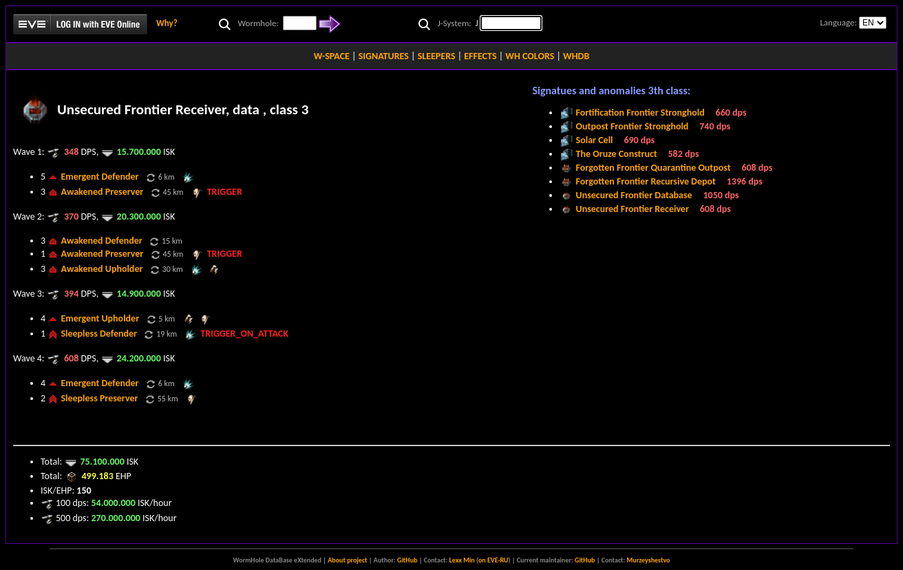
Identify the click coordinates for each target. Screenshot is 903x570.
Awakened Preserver (102, 192)
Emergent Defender (99, 176)
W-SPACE (332, 56)
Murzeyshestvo (648, 560)
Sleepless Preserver (99, 398)
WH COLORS (529, 56)
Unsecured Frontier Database (634, 195)
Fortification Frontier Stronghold (640, 112)
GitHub (407, 560)
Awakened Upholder (101, 269)
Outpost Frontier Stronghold (632, 126)
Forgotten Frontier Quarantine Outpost (653, 167)
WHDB (576, 56)
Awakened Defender (101, 240)
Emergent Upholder (100, 318)
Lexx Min (462, 560)
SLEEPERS (437, 56)
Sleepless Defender (99, 333)
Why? (167, 23)
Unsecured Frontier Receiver (632, 209)
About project (347, 560)
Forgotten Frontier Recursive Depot (646, 181)
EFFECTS (480, 56)
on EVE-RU (493, 560)
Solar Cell (594, 140)
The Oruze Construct (616, 154)
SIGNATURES (384, 56)
